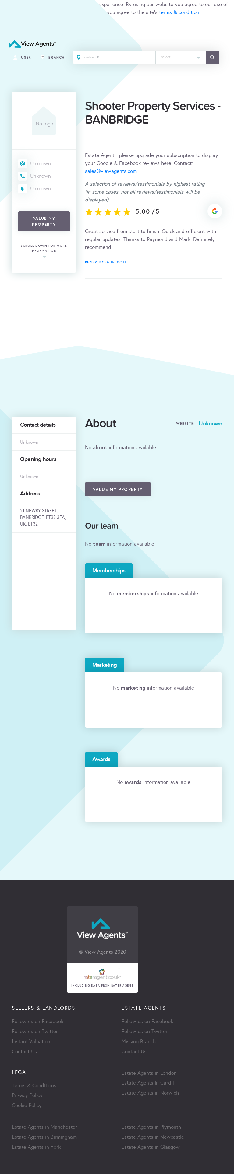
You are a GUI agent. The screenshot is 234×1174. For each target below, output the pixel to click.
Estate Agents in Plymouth (151, 1127)
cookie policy (85, 12)
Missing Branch (139, 1042)
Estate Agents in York (36, 1147)
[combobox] (181, 57)
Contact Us (24, 1052)
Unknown (40, 163)
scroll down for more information (44, 248)
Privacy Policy (27, 1096)
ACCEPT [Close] (11, 26)
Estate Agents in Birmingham (44, 1137)
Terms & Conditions (34, 1086)
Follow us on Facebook (37, 1022)
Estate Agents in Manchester (44, 1127)
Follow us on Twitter (35, 1032)
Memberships (109, 570)
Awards (101, 759)
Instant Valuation (31, 1042)
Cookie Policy (27, 1106)
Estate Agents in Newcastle (153, 1137)
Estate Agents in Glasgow (151, 1147)
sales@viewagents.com (111, 171)
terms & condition (179, 12)
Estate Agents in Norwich (150, 1093)
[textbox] (181, 56)
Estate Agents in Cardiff (149, 1083)
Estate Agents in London (149, 1073)
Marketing (104, 665)
